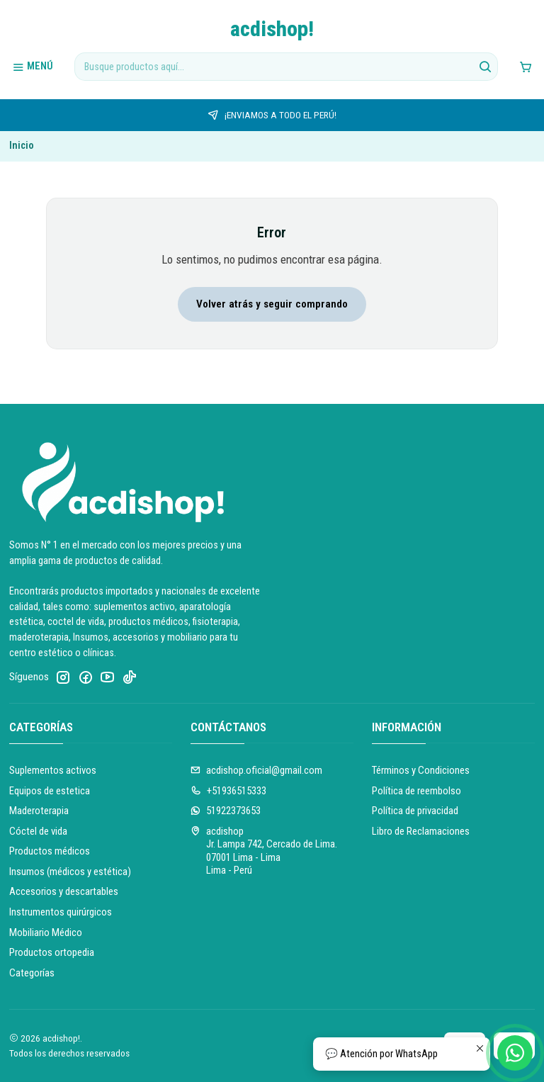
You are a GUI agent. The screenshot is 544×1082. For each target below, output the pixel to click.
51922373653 (226, 810)
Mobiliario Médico (45, 932)
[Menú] (33, 66)
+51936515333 (229, 790)
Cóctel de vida (38, 831)
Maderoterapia (39, 810)
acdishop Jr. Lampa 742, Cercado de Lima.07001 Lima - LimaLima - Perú (264, 851)
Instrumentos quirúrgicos (60, 912)
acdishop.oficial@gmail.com (257, 770)
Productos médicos (49, 851)
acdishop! (272, 29)
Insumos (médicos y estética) (70, 871)
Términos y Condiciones (421, 770)
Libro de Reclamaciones (421, 831)
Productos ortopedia (51, 952)
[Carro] (525, 66)
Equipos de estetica (49, 790)
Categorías (32, 973)
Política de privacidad (415, 810)
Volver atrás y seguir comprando (272, 304)
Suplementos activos (52, 770)
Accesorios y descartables (63, 891)
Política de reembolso (416, 790)
